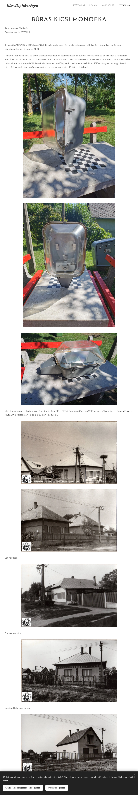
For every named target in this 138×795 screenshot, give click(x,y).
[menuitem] (80, 5)
